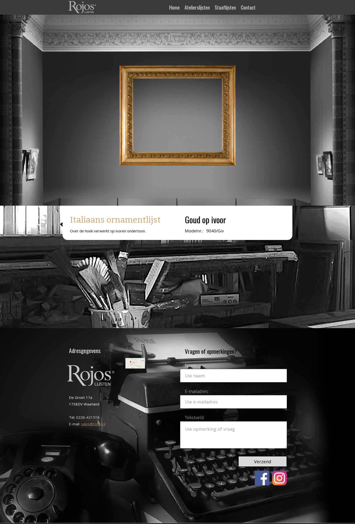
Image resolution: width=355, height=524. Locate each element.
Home (174, 7)
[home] (83, 7)
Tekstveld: (194, 417)
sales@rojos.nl (93, 423)
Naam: (191, 365)
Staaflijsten (225, 7)
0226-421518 (88, 417)
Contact (248, 7)
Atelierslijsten (197, 7)
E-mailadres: (197, 391)
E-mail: (75, 423)
